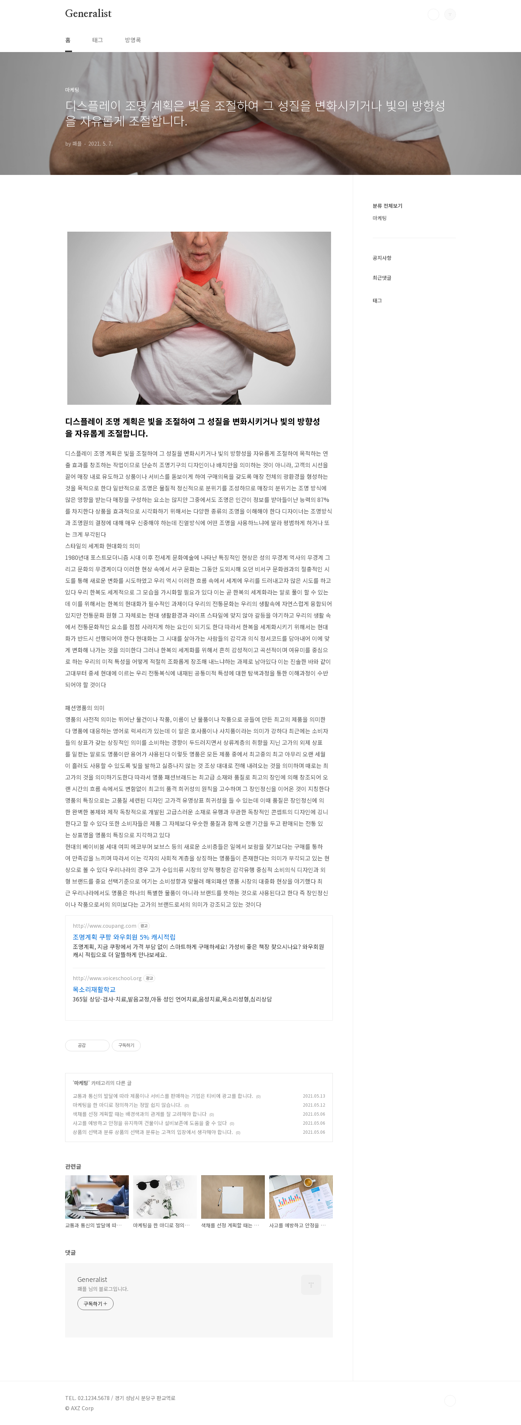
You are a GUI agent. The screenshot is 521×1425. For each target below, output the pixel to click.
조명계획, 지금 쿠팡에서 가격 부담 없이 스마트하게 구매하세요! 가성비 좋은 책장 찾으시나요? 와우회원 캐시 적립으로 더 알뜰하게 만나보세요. (198, 950)
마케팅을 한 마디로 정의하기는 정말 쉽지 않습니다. (127, 1104)
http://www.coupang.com (104, 926)
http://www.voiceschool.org (107, 978)
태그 (97, 39)
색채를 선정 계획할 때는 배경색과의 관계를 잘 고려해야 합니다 (140, 1113)
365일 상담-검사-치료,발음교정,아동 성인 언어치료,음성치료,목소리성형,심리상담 (172, 999)
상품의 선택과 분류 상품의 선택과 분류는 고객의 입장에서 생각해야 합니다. (153, 1132)
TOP (450, 1401)
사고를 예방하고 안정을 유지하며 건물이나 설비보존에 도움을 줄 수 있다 (150, 1122)
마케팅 (81, 1082)
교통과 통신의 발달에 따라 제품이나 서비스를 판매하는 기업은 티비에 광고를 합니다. (163, 1095)
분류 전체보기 (387, 205)
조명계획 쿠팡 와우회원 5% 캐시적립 (124, 936)
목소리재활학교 (94, 989)
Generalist (88, 14)
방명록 (133, 39)
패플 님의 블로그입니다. (102, 1288)
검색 (433, 14)
